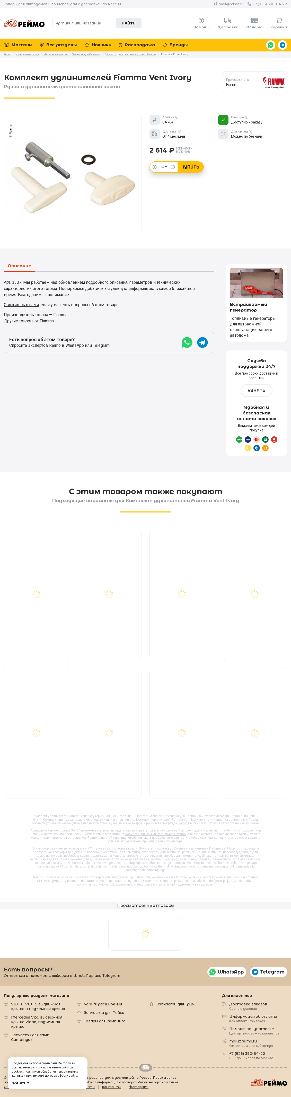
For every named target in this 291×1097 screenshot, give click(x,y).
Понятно (20, 1083)
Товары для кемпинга (105, 1021)
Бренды (175, 44)
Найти (129, 23)
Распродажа (137, 44)
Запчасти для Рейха (104, 1012)
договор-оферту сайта (61, 1075)
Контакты (111, 1087)
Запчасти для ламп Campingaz (30, 1037)
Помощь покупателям (254, 1031)
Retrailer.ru (145, 1068)
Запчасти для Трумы (176, 1004)
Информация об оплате (253, 1018)
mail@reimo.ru (231, 4)
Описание (19, 266)
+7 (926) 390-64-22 (270, 4)
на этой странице (114, 837)
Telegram (282, 45)
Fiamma (183, 823)
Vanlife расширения (103, 1004)
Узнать (257, 390)
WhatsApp (270, 45)
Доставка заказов (248, 1006)
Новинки (98, 44)
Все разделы (58, 44)
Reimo (24, 23)
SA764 (75, 830)
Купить (190, 167)
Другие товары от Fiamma (29, 321)
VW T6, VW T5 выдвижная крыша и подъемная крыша (38, 1006)
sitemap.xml (138, 1087)
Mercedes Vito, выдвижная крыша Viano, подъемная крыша (36, 1022)
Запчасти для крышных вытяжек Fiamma (155, 834)
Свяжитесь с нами (21, 304)
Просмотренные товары (145, 905)
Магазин (18, 44)
